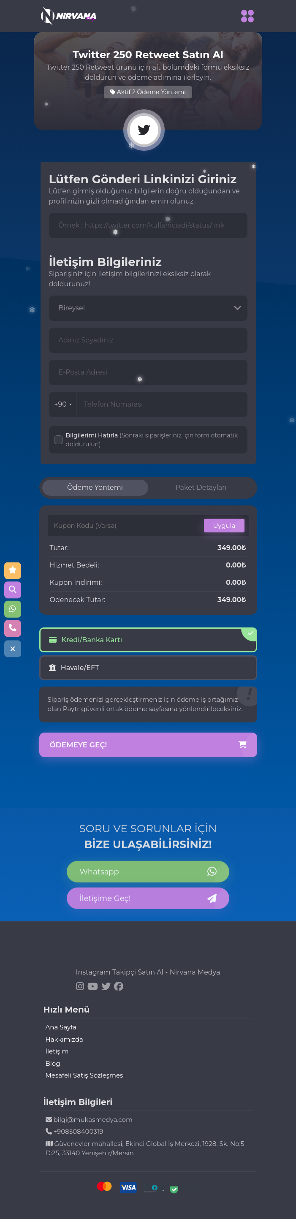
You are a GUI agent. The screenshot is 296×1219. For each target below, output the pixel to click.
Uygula (224, 525)
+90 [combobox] (63, 404)
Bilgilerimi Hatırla (152, 440)
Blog (53, 1063)
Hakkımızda (64, 1039)
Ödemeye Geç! (148, 745)
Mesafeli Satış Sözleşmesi (85, 1075)
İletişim (57, 1051)
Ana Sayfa (61, 1027)
